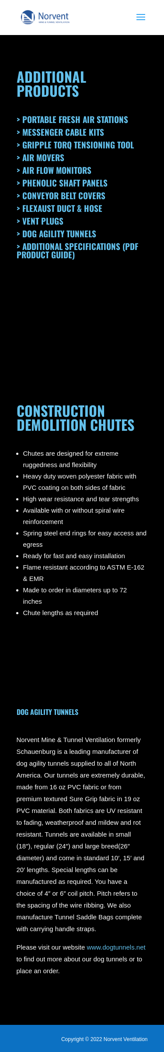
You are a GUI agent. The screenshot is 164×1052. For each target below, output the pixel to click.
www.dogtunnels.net (116, 947)
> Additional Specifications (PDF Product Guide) (77, 250)
